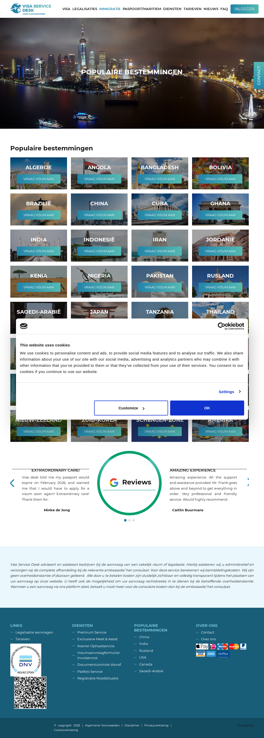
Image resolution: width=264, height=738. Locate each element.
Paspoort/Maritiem (142, 9)
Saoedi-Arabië (151, 671)
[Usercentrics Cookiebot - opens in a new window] (221, 326)
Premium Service (91, 632)
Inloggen (244, 9)
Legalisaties (84, 9)
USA (142, 657)
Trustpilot (246, 725)
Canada (145, 664)
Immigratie (110, 9)
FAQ (224, 9)
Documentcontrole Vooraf (99, 664)
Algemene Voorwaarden (102, 725)
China (144, 637)
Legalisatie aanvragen (34, 632)
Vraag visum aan (38, 179)
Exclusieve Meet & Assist (97, 639)
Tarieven (193, 9)
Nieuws (211, 9)
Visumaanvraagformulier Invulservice (98, 655)
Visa (66, 9)
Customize (131, 408)
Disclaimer (132, 725)
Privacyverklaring (156, 725)
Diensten (172, 9)
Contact (207, 632)
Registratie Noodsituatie (97, 678)
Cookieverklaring (66, 730)
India (143, 644)
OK (207, 408)
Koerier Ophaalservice (95, 646)
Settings (226, 391)
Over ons (208, 639)
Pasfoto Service (90, 671)
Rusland (146, 650)
